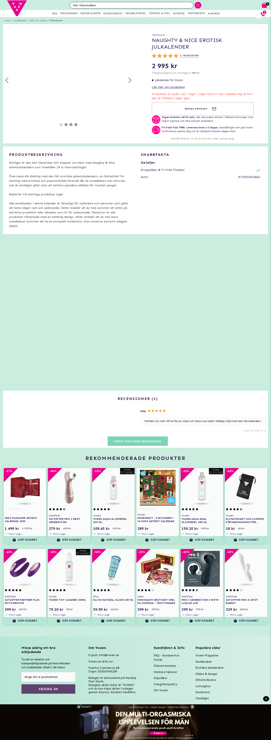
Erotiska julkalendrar (210, 667)
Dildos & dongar (206, 674)
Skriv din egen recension (137, 448)
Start (8, 27)
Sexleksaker (20, 27)
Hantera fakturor (165, 672)
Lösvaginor (203, 686)
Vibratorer (56, 27)
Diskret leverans (165, 666)
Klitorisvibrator (206, 680)
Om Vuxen (161, 690)
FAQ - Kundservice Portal (166, 658)
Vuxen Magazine (207, 655)
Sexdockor (203, 692)
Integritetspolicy (165, 684)
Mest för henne (38, 27)
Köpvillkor (160, 678)
